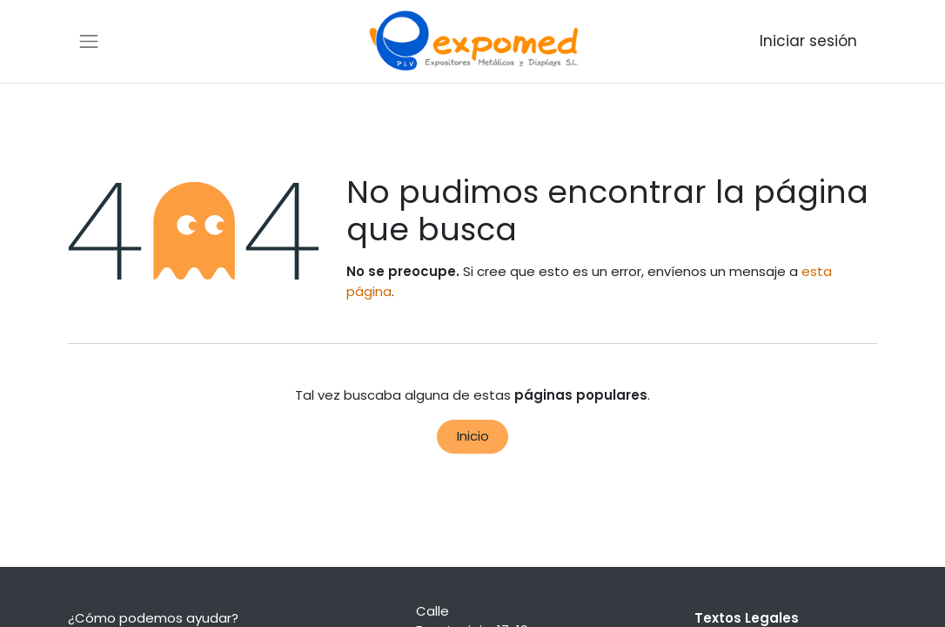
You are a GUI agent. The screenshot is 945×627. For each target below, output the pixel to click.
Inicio (473, 436)
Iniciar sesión (808, 40)
